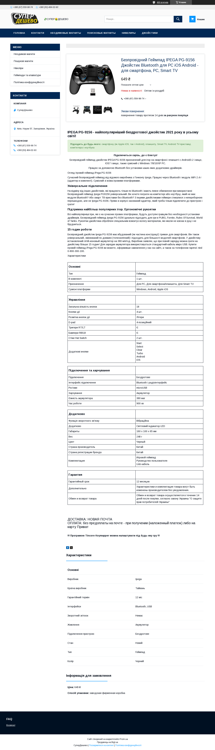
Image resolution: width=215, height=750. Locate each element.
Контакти (37, 33)
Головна (19, 33)
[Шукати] (178, 19)
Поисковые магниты (101, 33)
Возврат (10, 725)
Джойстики (150, 33)
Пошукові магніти (23, 61)
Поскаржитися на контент (101, 745)
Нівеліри (18, 68)
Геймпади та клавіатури (27, 75)
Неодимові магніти (24, 54)
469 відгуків (162, 2)
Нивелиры (129, 33)
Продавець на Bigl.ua (107, 742)
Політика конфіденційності (29, 82)
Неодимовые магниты (65, 33)
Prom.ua (124, 739)
